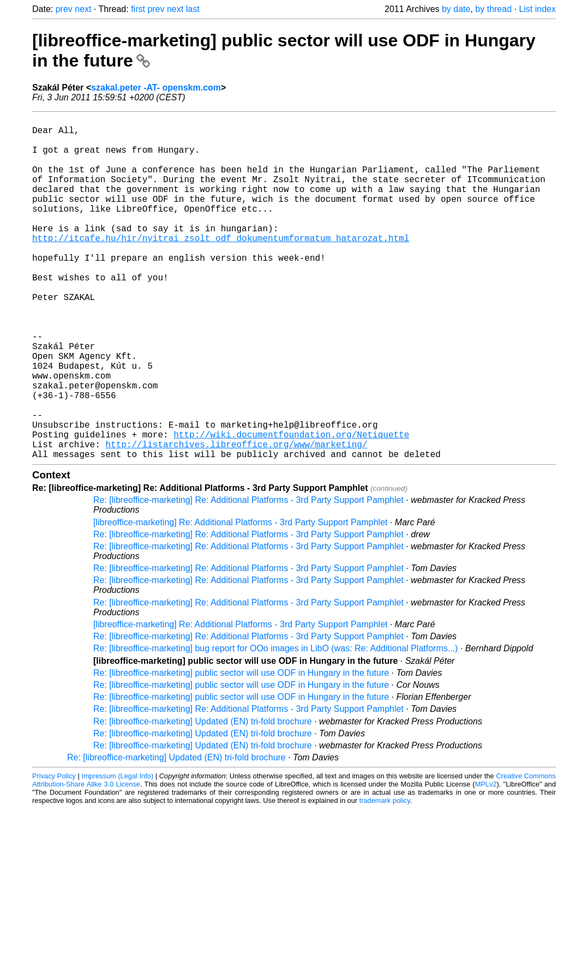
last (193, 9)
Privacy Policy (54, 852)
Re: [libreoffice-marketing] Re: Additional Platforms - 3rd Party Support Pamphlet (248, 576)
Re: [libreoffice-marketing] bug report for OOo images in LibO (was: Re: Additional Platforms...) (275, 724)
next (83, 9)
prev (64, 9)
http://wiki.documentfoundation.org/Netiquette (291, 506)
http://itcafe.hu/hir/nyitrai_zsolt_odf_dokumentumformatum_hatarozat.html (220, 266)
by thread (493, 9)
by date (456, 9)
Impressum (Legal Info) (117, 852)
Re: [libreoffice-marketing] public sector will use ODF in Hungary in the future (241, 749)
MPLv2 (486, 860)
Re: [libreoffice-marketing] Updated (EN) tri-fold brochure (202, 797)
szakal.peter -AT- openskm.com (156, 87)
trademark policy (384, 877)
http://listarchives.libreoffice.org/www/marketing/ (236, 518)
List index (537, 9)
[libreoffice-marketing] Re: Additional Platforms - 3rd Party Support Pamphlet (240, 598)
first (138, 9)
